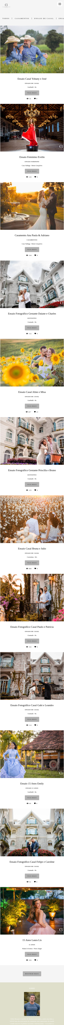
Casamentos (22, 18)
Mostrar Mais (32, 973)
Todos (5, 18)
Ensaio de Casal (44, 18)
